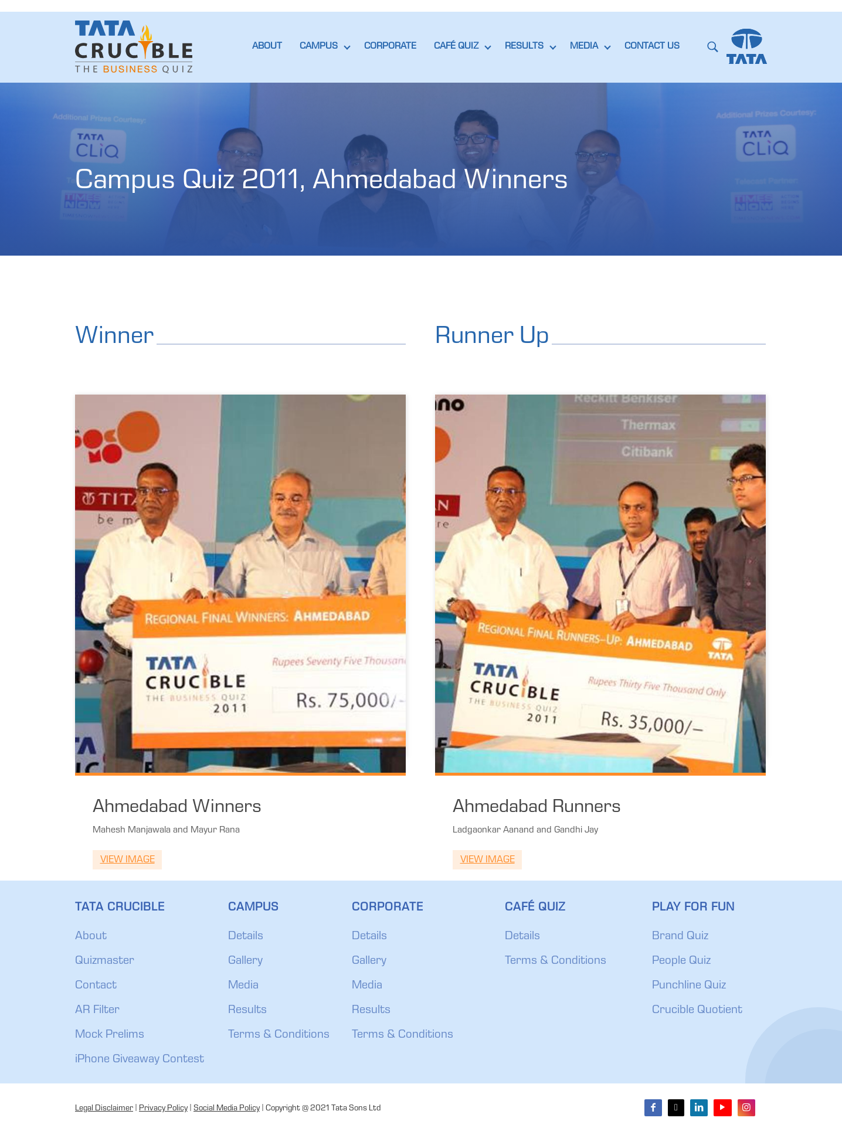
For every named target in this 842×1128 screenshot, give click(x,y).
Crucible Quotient (697, 1011)
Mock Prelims (109, 1035)
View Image (127, 860)
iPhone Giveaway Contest (139, 1060)
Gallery (245, 961)
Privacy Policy (163, 1109)
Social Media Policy (226, 1109)
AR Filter (97, 1011)
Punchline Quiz (689, 986)
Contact (96, 986)
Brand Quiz (680, 937)
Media (243, 986)
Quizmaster (104, 961)
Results (247, 1011)
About (91, 937)
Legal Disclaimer (104, 1109)
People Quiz (681, 961)
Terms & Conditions (279, 1035)
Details (245, 937)
